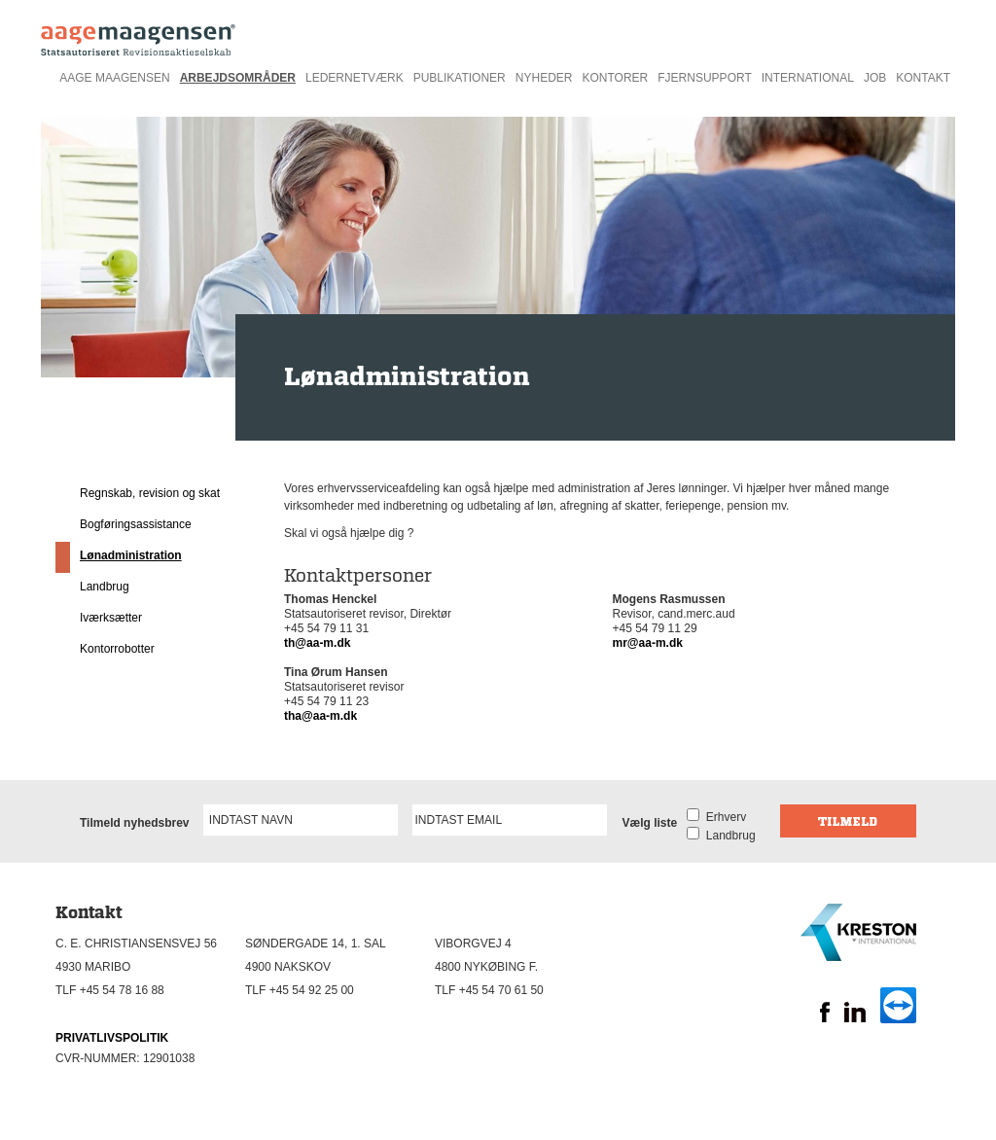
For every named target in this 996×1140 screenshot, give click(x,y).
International (808, 78)
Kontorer (615, 78)
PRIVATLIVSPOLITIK (111, 1038)
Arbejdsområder (238, 78)
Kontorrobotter (117, 649)
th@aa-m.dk (317, 643)
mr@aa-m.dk (648, 643)
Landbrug (104, 586)
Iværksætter (111, 617)
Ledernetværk (354, 78)
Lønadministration (131, 555)
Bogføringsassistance (136, 524)
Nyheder (544, 78)
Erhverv (722, 817)
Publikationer (459, 78)
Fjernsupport (704, 78)
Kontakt (923, 78)
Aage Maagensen (114, 78)
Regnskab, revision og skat (150, 493)
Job (875, 78)
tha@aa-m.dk (320, 716)
